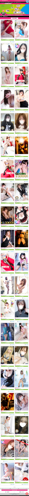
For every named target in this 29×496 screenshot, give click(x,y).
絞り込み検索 (15, 18)
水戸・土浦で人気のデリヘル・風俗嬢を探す (6, 1)
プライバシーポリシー (16, 494)
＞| (26, 488)
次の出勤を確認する (7, 63)
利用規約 (12, 494)
